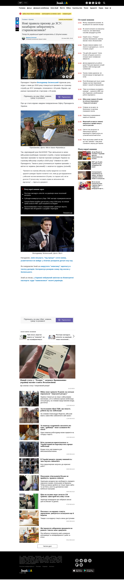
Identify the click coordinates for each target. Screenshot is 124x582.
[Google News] (90, 560)
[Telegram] (87, 3)
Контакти (51, 566)
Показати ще (67, 213)
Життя (62, 8)
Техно (86, 8)
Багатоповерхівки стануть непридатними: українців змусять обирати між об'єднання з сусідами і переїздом (45, 207)
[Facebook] (17, 19)
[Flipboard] (96, 3)
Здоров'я (93, 8)
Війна (68, 8)
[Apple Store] (77, 570)
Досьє (29, 8)
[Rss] (93, 3)
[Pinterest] (99, 3)
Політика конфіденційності (26, 566)
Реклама (38, 566)
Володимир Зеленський (48, 82)
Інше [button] (108, 8)
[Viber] (90, 3)
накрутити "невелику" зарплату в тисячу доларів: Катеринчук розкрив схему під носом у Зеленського (46, 269)
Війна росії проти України (31, 14)
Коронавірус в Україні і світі (51, 14)
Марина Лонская (31, 37)
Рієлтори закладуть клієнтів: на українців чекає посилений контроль (45, 194)
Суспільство (77, 8)
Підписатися (64, 97)
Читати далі (47, 546)
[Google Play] (88, 570)
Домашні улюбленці (41, 8)
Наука (101, 8)
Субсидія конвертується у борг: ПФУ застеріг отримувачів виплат (47, 198)
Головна (22, 8)
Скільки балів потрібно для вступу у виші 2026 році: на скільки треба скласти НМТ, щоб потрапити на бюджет (46, 202)
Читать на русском (65, 19)
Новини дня (67, 14)
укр (20, 3)
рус (25, 3)
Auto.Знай (54, 8)
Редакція (44, 566)
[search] (104, 3)
